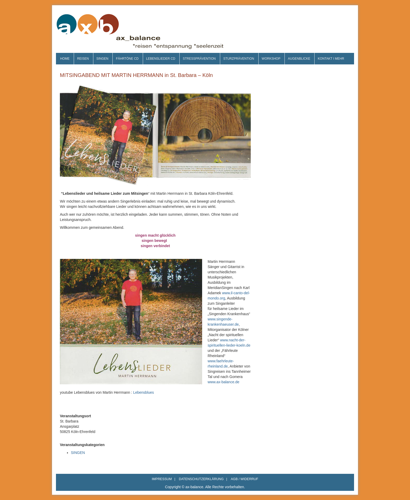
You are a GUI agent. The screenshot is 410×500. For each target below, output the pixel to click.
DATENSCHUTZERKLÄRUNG (203, 479)
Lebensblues (143, 392)
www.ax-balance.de (223, 382)
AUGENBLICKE (299, 58)
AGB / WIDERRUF (244, 479)
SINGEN (102, 58)
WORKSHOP (271, 58)
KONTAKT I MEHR (331, 58)
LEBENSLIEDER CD (160, 58)
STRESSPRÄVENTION (199, 58)
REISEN (83, 58)
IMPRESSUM (163, 479)
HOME (65, 58)
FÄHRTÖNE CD (127, 58)
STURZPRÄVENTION (238, 58)
